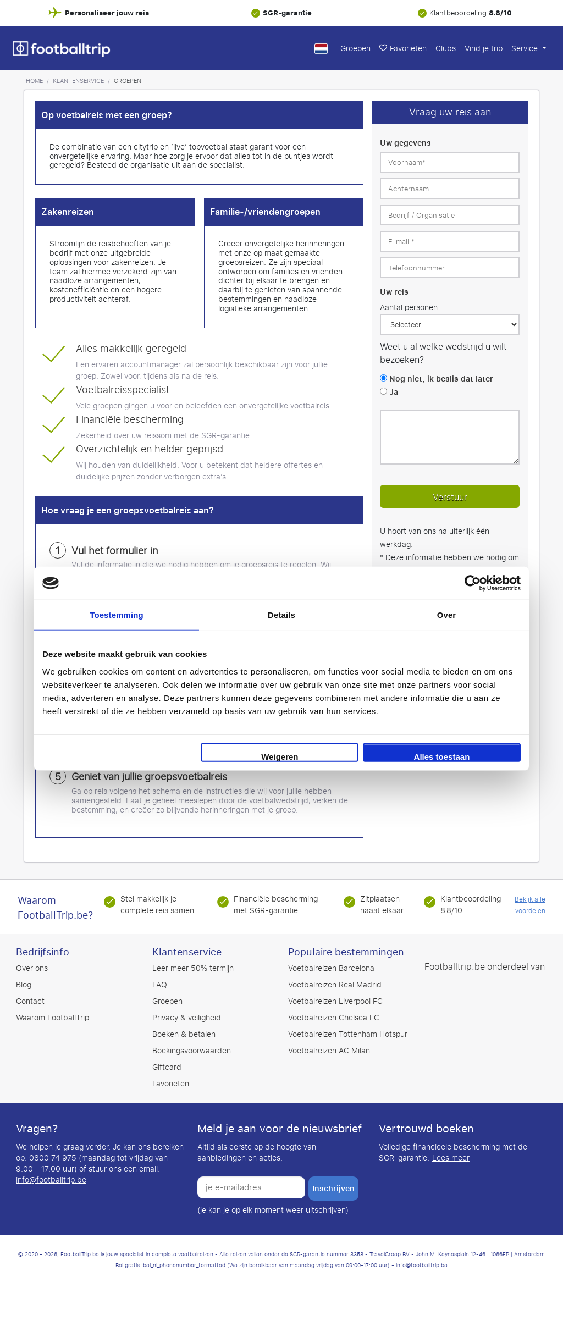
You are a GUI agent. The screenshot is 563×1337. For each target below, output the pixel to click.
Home (34, 80)
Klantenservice (78, 80)
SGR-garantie (287, 13)
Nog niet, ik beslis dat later (441, 379)
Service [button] (525, 49)
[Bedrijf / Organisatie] (450, 215)
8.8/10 (500, 13)
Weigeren (279, 756)
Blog (23, 985)
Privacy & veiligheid (186, 1018)
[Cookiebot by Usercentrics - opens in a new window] (472, 583)
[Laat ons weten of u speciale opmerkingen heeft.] (450, 437)
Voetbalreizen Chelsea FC (333, 1018)
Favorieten (403, 49)
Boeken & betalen (184, 1034)
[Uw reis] (450, 324)
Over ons (32, 968)
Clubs (445, 49)
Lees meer (451, 1158)
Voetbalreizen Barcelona (331, 968)
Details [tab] (281, 615)
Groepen (355, 49)
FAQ (159, 985)
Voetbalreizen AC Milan (329, 1051)
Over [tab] (446, 615)
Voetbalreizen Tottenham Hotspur (347, 1034)
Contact (30, 1001)
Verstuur (450, 497)
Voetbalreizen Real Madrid (335, 985)
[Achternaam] (450, 188)
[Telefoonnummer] (450, 267)
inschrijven (333, 1188)
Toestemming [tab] (116, 615)
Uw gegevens (405, 143)
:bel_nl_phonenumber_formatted (183, 1265)
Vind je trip (484, 49)
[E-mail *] (450, 241)
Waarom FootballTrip (52, 1018)
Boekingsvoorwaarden (191, 1051)
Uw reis (394, 292)
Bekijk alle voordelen (530, 905)
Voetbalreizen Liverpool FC (335, 1001)
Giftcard (166, 1067)
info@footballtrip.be (51, 1180)
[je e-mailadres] (251, 1187)
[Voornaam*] (450, 162)
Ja (393, 392)
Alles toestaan (442, 756)
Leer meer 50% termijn (193, 968)
